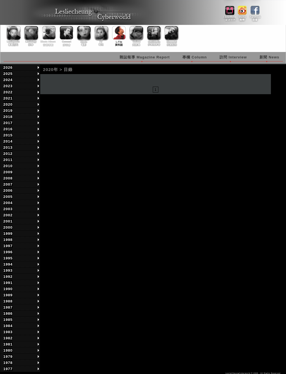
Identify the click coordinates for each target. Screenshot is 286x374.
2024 (8, 80)
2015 (8, 135)
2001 (8, 221)
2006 (8, 190)
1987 (8, 307)
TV (100, 36)
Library (118, 36)
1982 (8, 338)
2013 (8, 147)
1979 (8, 356)
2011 (8, 160)
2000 (8, 227)
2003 (8, 209)
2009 (8, 172)
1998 (8, 240)
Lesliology (31, 36)
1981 (8, 344)
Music (49, 36)
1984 (8, 326)
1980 (8, 350)
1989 (8, 295)
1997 (8, 246)
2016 (8, 129)
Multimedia (152, 36)
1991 (8, 283)
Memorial (170, 36)
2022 (8, 92)
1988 (8, 301)
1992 (8, 276)
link (229, 11)
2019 (8, 110)
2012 (8, 154)
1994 (8, 264)
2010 (8, 166)
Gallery (135, 36)
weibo (242, 11)
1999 (8, 233)
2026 (8, 67)
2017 (8, 123)
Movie (83, 36)
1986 (8, 313)
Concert (66, 36)
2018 (8, 117)
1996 (8, 252)
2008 (8, 178)
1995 (8, 258)
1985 (8, 320)
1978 (8, 363)
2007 (8, 184)
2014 (8, 141)
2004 (8, 203)
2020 (8, 104)
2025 (8, 74)
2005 (8, 197)
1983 (8, 332)
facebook (255, 11)
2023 (8, 86)
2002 (8, 215)
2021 (8, 98)
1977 (8, 369)
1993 (8, 270)
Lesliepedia (14, 36)
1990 (8, 289)
